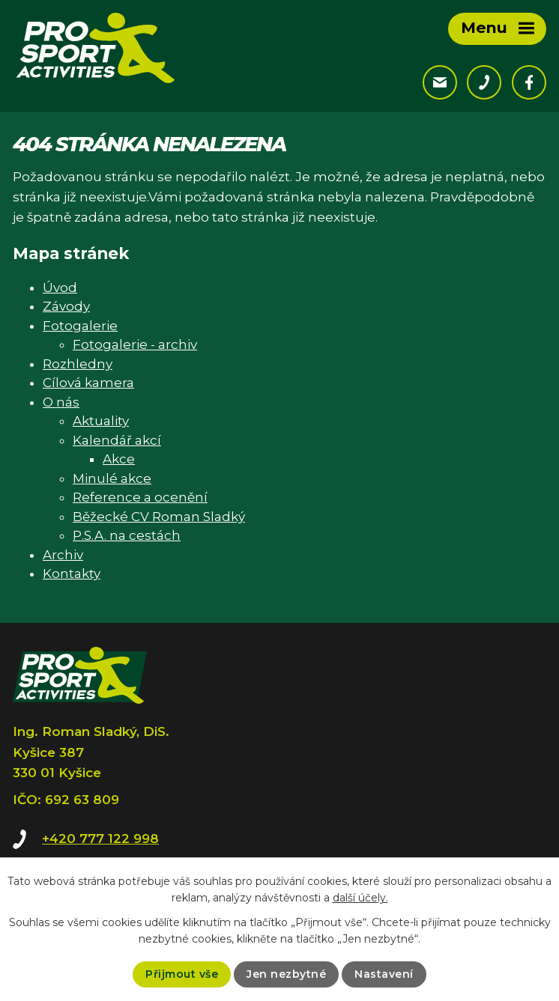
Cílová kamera (88, 382)
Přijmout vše (181, 974)
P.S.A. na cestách (127, 535)
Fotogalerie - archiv (135, 344)
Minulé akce (112, 478)
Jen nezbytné (286, 974)
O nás (61, 402)
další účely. (360, 897)
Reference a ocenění (140, 497)
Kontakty (71, 573)
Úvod (60, 287)
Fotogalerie (80, 325)
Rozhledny (77, 363)
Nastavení (384, 974)
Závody (66, 306)
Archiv (63, 554)
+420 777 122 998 (100, 838)
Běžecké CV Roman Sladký (159, 516)
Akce (119, 458)
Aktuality (101, 420)
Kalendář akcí (117, 440)
